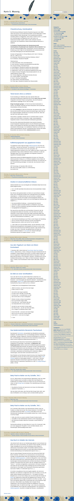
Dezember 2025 (57, 58)
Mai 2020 (56, 135)
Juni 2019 (56, 149)
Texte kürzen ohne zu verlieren (20, 94)
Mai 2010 (56, 293)
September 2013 (57, 235)
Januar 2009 (56, 317)
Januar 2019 (56, 156)
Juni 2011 (56, 273)
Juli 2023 (56, 90)
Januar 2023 (56, 100)
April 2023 (56, 95)
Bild (21, 276)
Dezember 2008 (57, 319)
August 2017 (56, 181)
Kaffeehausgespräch (33, 145)
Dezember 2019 (57, 141)
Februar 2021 (57, 126)
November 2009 (57, 302)
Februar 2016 (57, 205)
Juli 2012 (56, 253)
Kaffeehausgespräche (15, 136)
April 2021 (56, 123)
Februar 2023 (57, 98)
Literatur (13, 138)
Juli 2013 (56, 236)
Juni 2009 (56, 310)
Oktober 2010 (57, 285)
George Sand (19, 369)
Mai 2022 (56, 109)
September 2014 (57, 216)
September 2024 (57, 77)
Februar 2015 (57, 210)
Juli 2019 (56, 147)
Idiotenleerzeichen (14, 87)
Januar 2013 (56, 245)
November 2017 (57, 176)
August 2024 (56, 78)
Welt (55, 40)
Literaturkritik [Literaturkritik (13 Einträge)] (56, 340)
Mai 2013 (56, 239)
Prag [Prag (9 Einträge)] (59, 345)
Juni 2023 (56, 92)
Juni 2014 (56, 221)
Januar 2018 (56, 173)
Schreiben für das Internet (25, 87)
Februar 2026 (57, 55)
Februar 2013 (57, 244)
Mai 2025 (56, 66)
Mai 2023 (56, 93)
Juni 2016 (56, 199)
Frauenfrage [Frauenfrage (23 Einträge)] (68, 334)
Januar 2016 (56, 207)
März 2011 (56, 277)
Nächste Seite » (7, 493)
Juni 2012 (56, 254)
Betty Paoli (12, 175)
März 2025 (56, 69)
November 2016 (57, 192)
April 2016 (56, 202)
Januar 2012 (56, 262)
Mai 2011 (56, 274)
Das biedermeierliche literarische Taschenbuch (26, 330)
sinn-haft (27, 230)
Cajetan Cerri (19, 267)
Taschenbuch (20, 333)
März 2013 (56, 242)
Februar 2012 (57, 261)
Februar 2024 (57, 83)
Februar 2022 (57, 113)
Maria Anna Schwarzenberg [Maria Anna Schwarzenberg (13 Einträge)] (65, 342)
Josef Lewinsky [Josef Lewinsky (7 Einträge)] (64, 337)
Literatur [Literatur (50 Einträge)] (68, 339)
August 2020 (56, 132)
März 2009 (56, 314)
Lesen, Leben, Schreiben (59, 45)
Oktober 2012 (57, 248)
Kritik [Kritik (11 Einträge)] (65, 339)
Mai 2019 (56, 150)
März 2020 (56, 138)
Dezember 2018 (57, 158)
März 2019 (56, 153)
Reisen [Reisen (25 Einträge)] (61, 345)
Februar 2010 (57, 297)
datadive (55, 323)
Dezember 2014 (57, 213)
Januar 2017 (56, 189)
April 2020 (56, 136)
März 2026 (56, 54)
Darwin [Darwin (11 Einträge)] (65, 332)
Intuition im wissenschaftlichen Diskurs (23, 182)
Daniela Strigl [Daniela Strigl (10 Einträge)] (61, 332)
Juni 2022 (56, 107)
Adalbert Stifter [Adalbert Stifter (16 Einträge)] (56, 329)
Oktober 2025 (57, 61)
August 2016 (56, 196)
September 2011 (57, 268)
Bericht (12, 477)
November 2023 (57, 87)
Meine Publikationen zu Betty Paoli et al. (62, 46)
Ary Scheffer (27, 411)
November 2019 (57, 143)
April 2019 (56, 152)
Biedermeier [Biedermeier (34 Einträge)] (63, 330)
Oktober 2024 (57, 75)
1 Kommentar (33, 89)
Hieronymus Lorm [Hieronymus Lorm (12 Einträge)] (70, 335)
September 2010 (57, 287)
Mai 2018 (56, 169)
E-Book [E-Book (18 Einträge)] (67, 332)
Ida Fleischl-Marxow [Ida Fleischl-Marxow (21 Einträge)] (57, 337)
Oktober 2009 (57, 304)
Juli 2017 (56, 182)
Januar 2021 (56, 127)
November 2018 (57, 159)
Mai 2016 (56, 201)
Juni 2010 (56, 291)
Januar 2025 (56, 72)
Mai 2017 (56, 184)
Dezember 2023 (57, 86)
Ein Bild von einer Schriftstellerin (21, 274)
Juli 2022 (56, 106)
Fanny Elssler (30, 250)
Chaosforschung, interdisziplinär (21, 29)
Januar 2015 (56, 212)
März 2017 (56, 187)
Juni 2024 (56, 80)
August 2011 (56, 270)
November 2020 (57, 129)
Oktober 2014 (57, 215)
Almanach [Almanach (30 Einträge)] (68, 329)
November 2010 (57, 284)
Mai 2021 (56, 121)
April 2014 (56, 224)
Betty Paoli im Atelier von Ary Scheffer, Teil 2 (25, 375)
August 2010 (56, 288)
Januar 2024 (56, 84)
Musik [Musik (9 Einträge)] (66, 344)
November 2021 (57, 116)
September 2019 (57, 144)
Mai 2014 (56, 222)
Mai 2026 (56, 52)
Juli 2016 (56, 198)
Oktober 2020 (57, 130)
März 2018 (56, 172)
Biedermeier (18, 324)
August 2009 (56, 307)
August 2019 (56, 146)
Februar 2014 (57, 227)
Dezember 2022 (57, 101)
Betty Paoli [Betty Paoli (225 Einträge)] (57, 331)
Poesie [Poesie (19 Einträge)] (57, 345)
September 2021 (57, 118)
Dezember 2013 (57, 230)
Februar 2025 (57, 70)
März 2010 (56, 296)
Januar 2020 (56, 139)
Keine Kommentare (32, 24)
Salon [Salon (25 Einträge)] (64, 345)
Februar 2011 (57, 279)
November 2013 (57, 231)
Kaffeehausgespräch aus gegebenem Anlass (25, 143)
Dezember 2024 (57, 73)
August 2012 (56, 251)
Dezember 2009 (57, 301)
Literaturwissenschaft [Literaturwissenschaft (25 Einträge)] (67, 340)
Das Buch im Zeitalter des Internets (22, 440)
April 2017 (56, 185)
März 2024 (56, 81)
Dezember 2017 (57, 175)
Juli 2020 (56, 133)
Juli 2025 (56, 64)
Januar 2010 (56, 299)
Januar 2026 (56, 57)
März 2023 (56, 96)
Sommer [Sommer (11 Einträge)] (68, 347)
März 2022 (56, 112)
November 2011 (57, 265)
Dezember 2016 (57, 190)
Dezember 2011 (57, 264)
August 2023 (56, 89)
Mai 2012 (56, 256)
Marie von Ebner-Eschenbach (28, 238)
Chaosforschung (14, 22)
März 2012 (56, 259)
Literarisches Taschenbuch (27, 324)
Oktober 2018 (57, 161)
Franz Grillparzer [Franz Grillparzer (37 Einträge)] (62, 334)
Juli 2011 (56, 271)
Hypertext (12, 434)
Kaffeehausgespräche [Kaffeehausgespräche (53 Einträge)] (59, 339)
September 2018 (57, 162)
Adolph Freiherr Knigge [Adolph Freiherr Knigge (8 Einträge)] (62, 329)
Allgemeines (56, 28)
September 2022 (57, 104)
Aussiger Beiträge (41, 361)
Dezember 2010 (57, 282)
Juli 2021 (56, 119)
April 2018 (56, 170)
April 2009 (56, 313)
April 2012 (56, 258)
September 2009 (57, 305)
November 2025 (57, 60)
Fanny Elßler (18, 238)
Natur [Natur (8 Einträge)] (68, 344)
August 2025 (56, 63)
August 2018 (56, 164)
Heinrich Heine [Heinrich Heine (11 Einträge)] (64, 335)
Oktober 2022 (57, 103)
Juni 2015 (56, 208)
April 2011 (56, 276)
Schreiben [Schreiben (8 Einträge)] (55, 347)
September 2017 (57, 179)
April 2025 (56, 67)
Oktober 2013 (57, 233)
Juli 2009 (56, 308)
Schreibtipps (26, 89)
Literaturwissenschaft (22, 24)
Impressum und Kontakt (59, 48)
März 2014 (56, 225)
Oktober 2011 (57, 267)
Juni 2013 (56, 238)
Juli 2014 (56, 219)
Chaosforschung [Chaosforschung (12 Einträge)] (56, 332)
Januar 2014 (56, 228)
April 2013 (56, 241)
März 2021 (56, 124)
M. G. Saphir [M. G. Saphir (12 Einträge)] (58, 342)
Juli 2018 (56, 166)
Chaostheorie (15, 24)
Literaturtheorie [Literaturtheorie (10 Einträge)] (60, 340)
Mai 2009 (56, 311)
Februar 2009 (57, 316)
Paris (17, 399)
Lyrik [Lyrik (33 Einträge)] (55, 342)
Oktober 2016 (57, 193)
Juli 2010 (56, 290)
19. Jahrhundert (15, 240)
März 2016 (56, 204)
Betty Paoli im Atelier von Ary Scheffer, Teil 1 (25, 405)
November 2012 (57, 247)
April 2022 (56, 110)
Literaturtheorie (21, 22)
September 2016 (57, 195)
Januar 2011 (56, 281)
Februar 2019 (57, 155)
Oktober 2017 (57, 178)
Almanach (12, 324)
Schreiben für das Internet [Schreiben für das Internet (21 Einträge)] (62, 347)
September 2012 (57, 250)
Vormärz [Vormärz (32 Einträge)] (58, 349)
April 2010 (56, 294)
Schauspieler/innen (40, 238)
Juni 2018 (56, 167)
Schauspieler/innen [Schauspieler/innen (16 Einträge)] (69, 345)
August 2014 (56, 218)
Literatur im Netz (19, 435)
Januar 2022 (56, 115)
